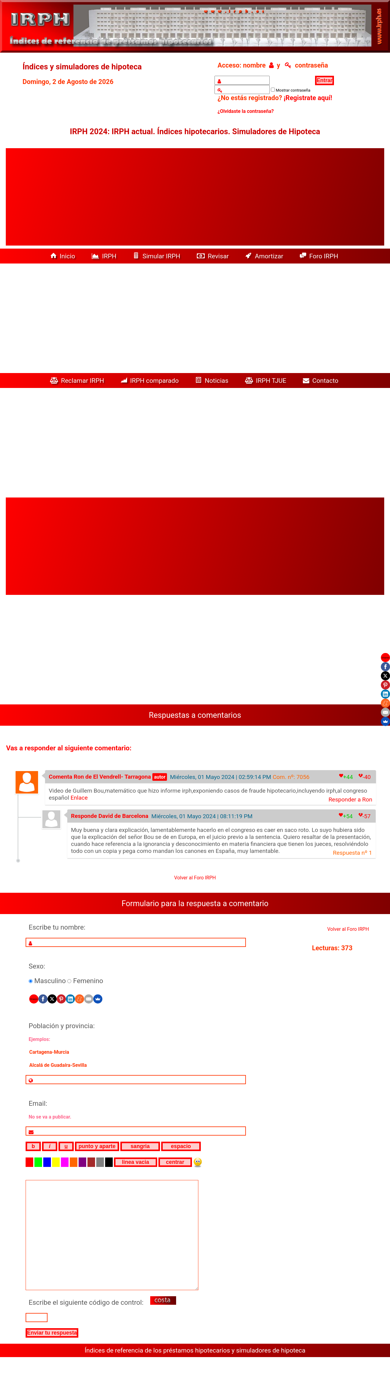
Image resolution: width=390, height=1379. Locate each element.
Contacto (322, 380)
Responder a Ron (350, 799)
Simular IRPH (157, 256)
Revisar (213, 256)
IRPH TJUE (266, 380)
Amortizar (265, 256)
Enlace (79, 797)
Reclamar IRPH (78, 380)
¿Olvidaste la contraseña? (246, 111)
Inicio (63, 256)
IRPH (105, 256)
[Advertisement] (195, 196)
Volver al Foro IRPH (195, 878)
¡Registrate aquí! (308, 98)
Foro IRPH (321, 256)
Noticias (212, 380)
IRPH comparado (150, 380)
